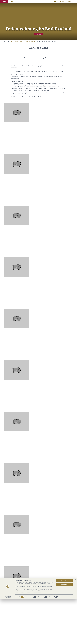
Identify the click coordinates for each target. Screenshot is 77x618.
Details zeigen (63, 615)
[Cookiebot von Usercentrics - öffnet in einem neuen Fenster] (7, 616)
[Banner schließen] (75, 598)
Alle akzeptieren (64, 599)
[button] (4, 1)
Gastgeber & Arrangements (30, 41)
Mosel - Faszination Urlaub (17, 41)
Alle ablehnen (64, 603)
